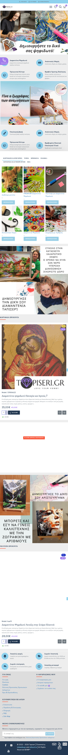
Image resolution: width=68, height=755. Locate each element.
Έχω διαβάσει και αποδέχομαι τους (28, 738)
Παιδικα (44, 158)
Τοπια (26, 158)
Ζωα (28, 162)
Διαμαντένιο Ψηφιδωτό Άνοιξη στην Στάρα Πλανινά (28, 624)
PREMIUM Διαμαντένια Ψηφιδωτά (32, 195)
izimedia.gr (21, 747)
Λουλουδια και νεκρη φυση (14, 162)
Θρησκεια (35, 158)
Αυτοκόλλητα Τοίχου (9, 233)
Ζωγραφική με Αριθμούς (54, 233)
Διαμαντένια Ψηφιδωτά (32, 233)
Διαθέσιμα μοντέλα (8, 195)
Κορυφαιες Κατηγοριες (12, 158)
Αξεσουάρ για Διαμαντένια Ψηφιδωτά (54, 195)
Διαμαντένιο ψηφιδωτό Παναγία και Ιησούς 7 (24, 396)
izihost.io (33, 747)
